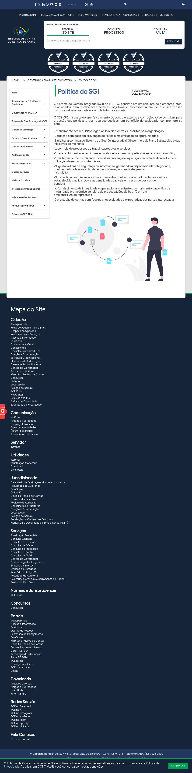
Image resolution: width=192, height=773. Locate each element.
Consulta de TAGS (21, 555)
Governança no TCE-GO (24, 112)
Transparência (19, 324)
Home (15, 80)
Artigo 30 (16, 492)
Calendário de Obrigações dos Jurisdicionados (38, 482)
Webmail (15, 459)
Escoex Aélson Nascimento (26, 647)
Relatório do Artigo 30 (24, 572)
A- (72, 4)
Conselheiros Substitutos (25, 351)
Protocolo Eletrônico (23, 582)
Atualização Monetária (24, 463)
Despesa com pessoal (23, 331)
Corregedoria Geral (22, 344)
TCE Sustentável (20, 667)
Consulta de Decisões (23, 542)
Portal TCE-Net (19, 657)
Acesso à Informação (23, 337)
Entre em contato (21, 739)
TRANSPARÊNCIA (111, 15)
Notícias (15, 417)
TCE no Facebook (21, 706)
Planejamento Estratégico (26, 361)
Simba (14, 671)
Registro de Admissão (23, 502)
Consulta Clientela (21, 538)
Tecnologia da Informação (26, 654)
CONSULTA (114, 31)
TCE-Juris (16, 595)
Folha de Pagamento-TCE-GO (28, 327)
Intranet (15, 447)
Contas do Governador (24, 368)
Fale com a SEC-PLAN (22, 214)
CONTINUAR (178, 765)
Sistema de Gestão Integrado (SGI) (29, 122)
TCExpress (17, 660)
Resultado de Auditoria (24, 575)
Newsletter (17, 394)
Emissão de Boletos (22, 565)
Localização (18, 384)
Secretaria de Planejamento (27, 634)
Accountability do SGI (28, 205)
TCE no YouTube (20, 716)
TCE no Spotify (19, 723)
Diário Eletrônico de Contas (27, 496)
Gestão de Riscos (20, 172)
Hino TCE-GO (19, 693)
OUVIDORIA (166, 15)
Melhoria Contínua (21, 180)
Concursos (17, 378)
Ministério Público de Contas (27, 374)
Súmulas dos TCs (21, 398)
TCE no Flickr (18, 719)
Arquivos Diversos (21, 683)
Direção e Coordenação (25, 354)
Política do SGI (88, 80)
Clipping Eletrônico (22, 424)
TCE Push (16, 391)
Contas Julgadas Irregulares (27, 562)
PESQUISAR (173, 41)
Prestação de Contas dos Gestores (32, 519)
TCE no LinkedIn (20, 726)
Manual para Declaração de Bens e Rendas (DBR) (39, 522)
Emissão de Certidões (23, 569)
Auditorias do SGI (28, 155)
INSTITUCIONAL (28, 15)
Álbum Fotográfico (22, 431)
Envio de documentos (23, 499)
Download (17, 466)
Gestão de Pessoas (22, 630)
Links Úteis (17, 469)
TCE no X (16, 709)
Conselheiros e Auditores (25, 506)
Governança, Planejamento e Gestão (50, 80)
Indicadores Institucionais (24, 197)
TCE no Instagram (21, 713)
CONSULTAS (131, 15)
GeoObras (17, 489)
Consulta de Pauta (22, 552)
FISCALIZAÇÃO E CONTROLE (57, 15)
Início (14, 92)
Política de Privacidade (24, 401)
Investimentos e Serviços (25, 334)
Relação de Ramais (22, 388)
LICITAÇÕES (149, 15)
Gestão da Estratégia (28, 129)
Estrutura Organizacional (28, 138)
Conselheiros (18, 347)
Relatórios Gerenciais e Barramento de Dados (37, 579)
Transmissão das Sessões (26, 434)
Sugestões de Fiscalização (26, 404)
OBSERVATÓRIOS (88, 15)
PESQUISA (68, 31)
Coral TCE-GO (19, 650)
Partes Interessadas (28, 163)
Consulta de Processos (24, 549)
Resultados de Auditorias (25, 486)
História (15, 381)
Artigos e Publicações (23, 420)
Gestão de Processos (28, 146)
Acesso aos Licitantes (24, 371)
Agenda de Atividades (23, 427)
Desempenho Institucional (26, 364)
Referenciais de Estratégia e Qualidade (28, 103)
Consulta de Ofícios (22, 545)
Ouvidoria (16, 341)
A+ (76, 4)
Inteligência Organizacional (26, 189)
